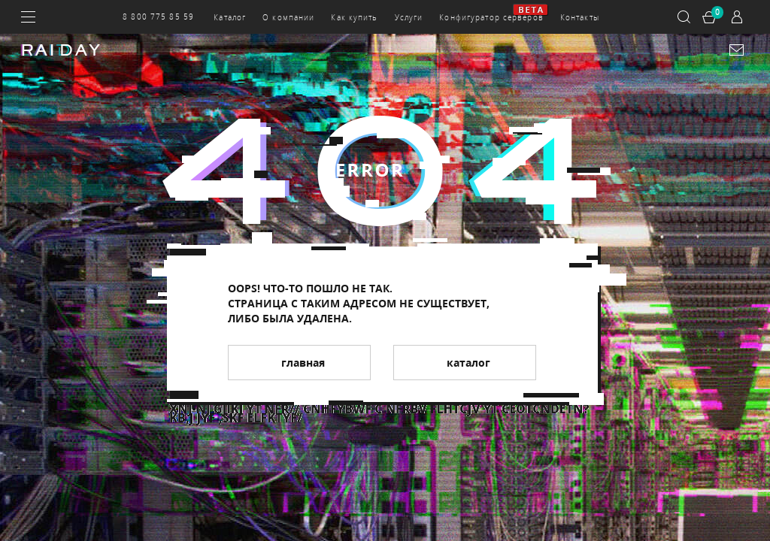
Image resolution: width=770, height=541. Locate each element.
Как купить (354, 17)
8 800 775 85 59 (158, 16)
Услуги (409, 17)
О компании (288, 17)
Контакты (579, 17)
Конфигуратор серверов (491, 17)
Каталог (230, 17)
